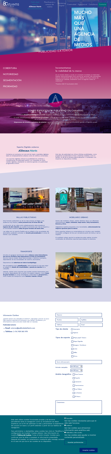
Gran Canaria (79, 374)
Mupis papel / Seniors (80, 337)
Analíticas (69, 425)
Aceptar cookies (89, 450)
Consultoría (93, 4)
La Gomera (78, 393)
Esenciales (69, 418)
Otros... (76, 356)
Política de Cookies (24, 435)
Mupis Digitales (78, 341)
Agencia (75, 332)
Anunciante (76, 329)
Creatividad (71, 4)
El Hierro (77, 396)
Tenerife (77, 378)
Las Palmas (78, 389)
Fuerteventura (79, 385)
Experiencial (82, 4)
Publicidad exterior (35, 4)
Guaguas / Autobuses (80, 345)
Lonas (75, 349)
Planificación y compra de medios (49, 4)
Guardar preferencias (75, 442)
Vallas (75, 352)
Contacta (102, 4)
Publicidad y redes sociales (74, 432)
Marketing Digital (62, 4)
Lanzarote (78, 382)
